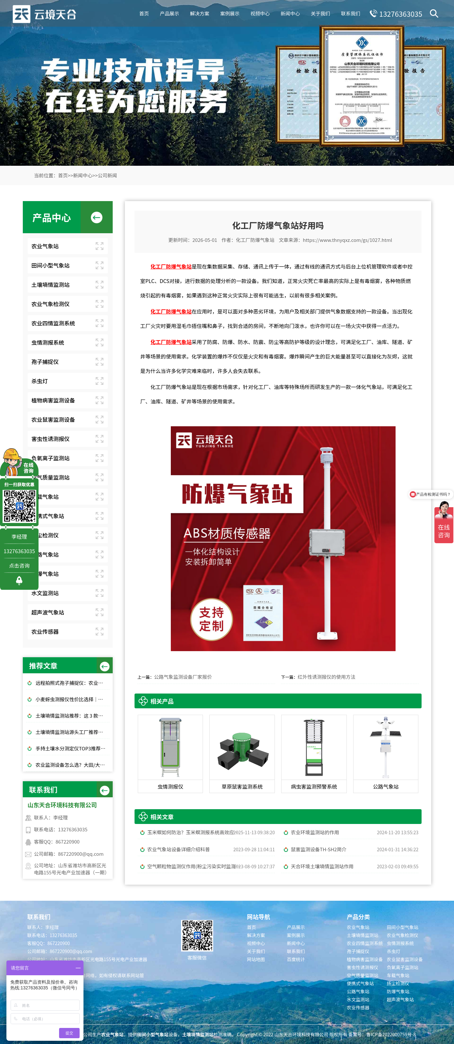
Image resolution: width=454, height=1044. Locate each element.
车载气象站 (45, 496)
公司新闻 (107, 175)
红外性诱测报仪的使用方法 (326, 676)
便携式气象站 (47, 516)
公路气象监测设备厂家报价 (183, 676)
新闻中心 (289, 12)
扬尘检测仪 (45, 535)
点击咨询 (19, 565)
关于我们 (319, 12)
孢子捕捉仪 (45, 362)
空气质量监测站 (50, 477)
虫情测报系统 (47, 342)
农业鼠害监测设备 (53, 419)
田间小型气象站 (50, 265)
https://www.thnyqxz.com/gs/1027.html (347, 239)
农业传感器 (45, 631)
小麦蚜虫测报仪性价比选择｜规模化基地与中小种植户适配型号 (72, 699)
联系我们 (349, 12)
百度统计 (296, 959)
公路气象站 (45, 554)
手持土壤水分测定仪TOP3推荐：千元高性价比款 (72, 748)
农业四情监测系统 (53, 323)
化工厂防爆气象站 (255, 239)
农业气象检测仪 (50, 304)
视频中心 (259, 12)
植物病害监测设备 (53, 400)
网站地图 (256, 959)
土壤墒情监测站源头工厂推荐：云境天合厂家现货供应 (72, 732)
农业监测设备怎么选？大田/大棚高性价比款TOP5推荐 (72, 764)
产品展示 (168, 12)
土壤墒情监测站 (50, 284)
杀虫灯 (39, 381)
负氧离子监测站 (50, 458)
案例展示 (229, 12)
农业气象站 (45, 246)
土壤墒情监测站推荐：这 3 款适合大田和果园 (72, 715)
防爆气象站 (45, 574)
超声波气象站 (47, 612)
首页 (143, 12)
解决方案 (198, 12)
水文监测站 (45, 593)
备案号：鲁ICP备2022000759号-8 (382, 1034)
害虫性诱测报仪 (50, 439)
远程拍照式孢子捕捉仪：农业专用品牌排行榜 (72, 682)
